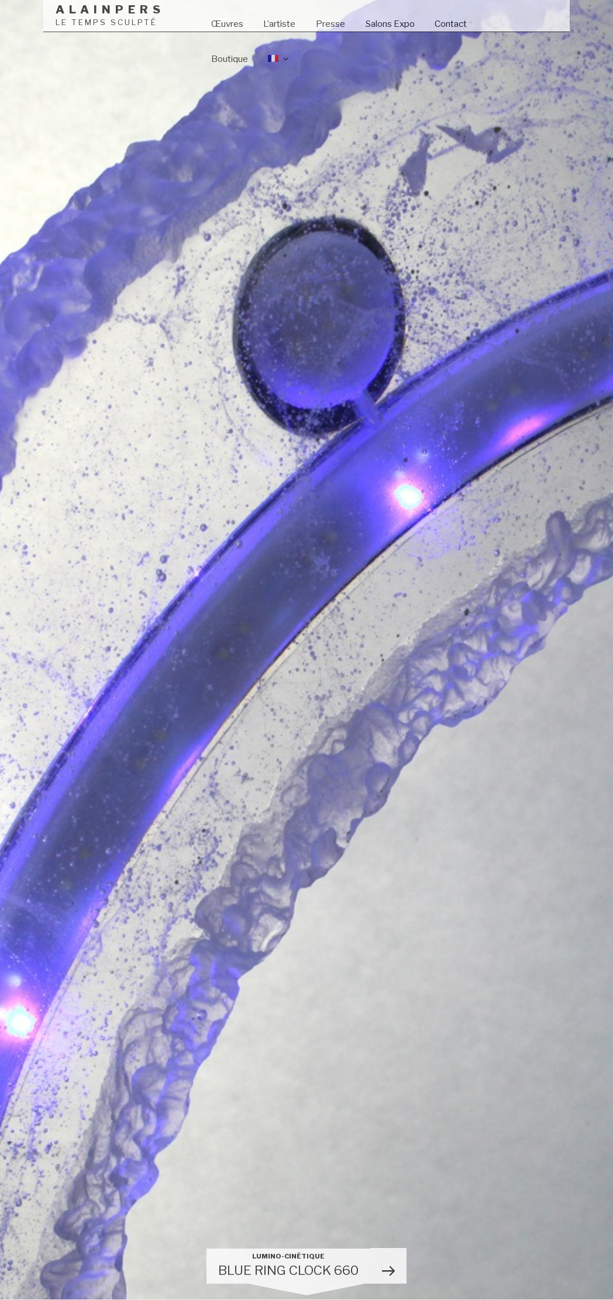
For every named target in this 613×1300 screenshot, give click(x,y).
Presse (330, 23)
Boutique (229, 58)
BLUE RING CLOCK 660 (288, 1265)
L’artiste (279, 23)
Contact (451, 23)
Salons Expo (390, 23)
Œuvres (227, 23)
